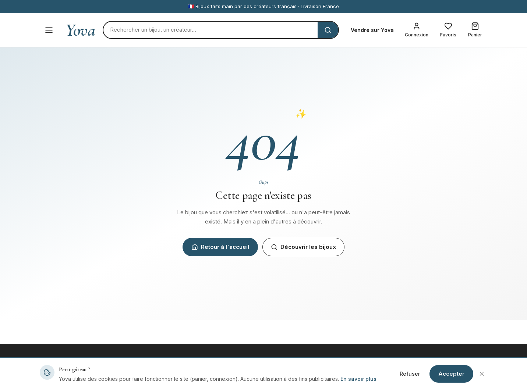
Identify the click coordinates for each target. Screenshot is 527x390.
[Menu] (49, 30)
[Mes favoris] (448, 30)
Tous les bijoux (173, 378)
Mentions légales (404, 378)
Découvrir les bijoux (303, 246)
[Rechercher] (210, 30)
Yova (80, 30)
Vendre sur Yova (372, 30)
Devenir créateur (290, 378)
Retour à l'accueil (220, 246)
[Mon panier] (475, 30)
